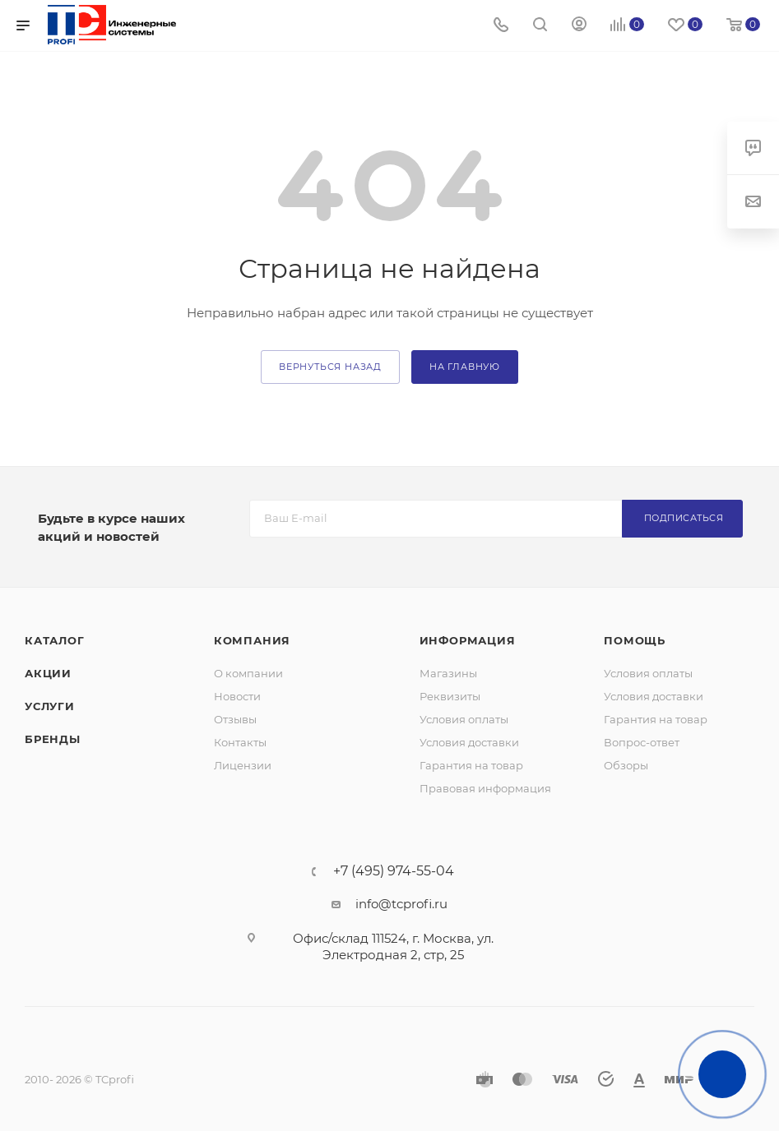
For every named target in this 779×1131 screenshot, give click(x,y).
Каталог (55, 640)
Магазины (448, 673)
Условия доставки (469, 742)
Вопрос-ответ (641, 742)
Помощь (634, 640)
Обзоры (626, 765)
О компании (248, 673)
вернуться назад (330, 366)
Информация (468, 640)
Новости (237, 696)
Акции (48, 673)
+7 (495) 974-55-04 (393, 871)
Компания (252, 640)
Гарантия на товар (471, 765)
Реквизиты (450, 696)
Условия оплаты (464, 719)
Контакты (240, 742)
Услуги (50, 706)
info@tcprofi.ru (401, 904)
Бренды (53, 739)
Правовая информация (485, 788)
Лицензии (242, 765)
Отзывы (235, 719)
